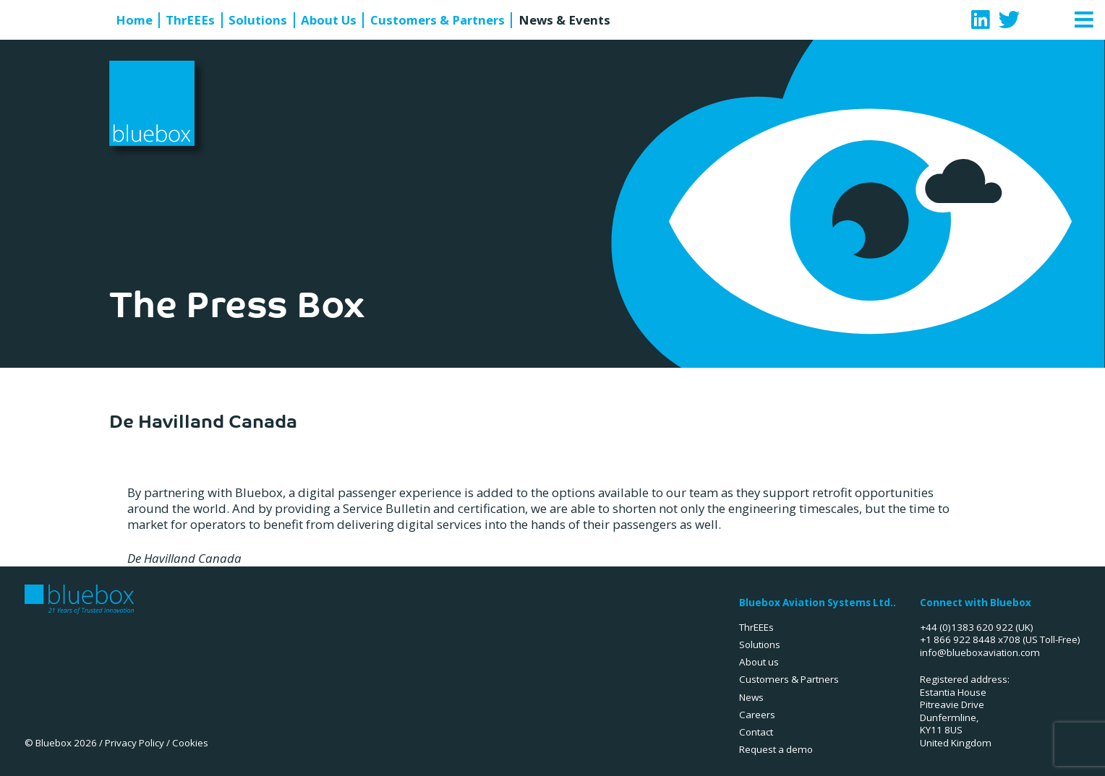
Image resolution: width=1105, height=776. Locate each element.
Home (134, 20)
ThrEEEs (190, 20)
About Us (329, 20)
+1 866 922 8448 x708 (970, 639)
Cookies (190, 742)
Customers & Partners (437, 20)
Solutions (258, 20)
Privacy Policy (134, 742)
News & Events (564, 20)
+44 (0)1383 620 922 (966, 627)
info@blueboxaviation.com (980, 652)
